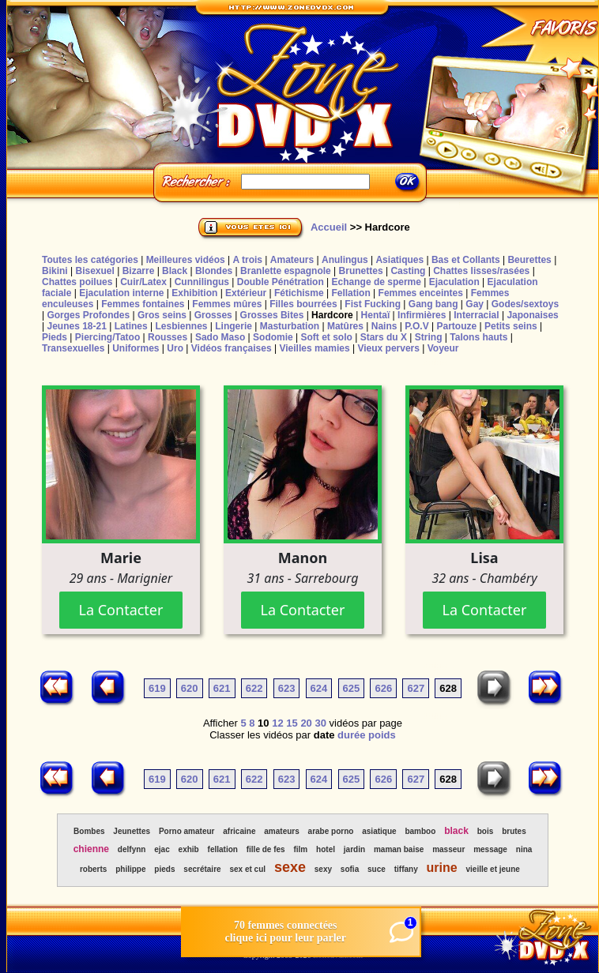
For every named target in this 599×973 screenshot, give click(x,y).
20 (305, 723)
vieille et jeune (493, 869)
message (490, 849)
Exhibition (194, 293)
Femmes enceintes (421, 293)
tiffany (406, 869)
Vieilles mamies (314, 348)
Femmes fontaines (142, 304)
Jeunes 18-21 (76, 326)
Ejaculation (454, 281)
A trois (247, 259)
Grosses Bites (272, 315)
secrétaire (201, 869)
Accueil (329, 227)
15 (291, 723)
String (429, 337)
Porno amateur (187, 831)
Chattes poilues (77, 281)
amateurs (281, 831)
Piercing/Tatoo (107, 337)
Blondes (213, 270)
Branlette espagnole (285, 270)
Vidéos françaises (231, 348)
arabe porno (331, 831)
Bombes (88, 831)
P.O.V (416, 326)
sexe (290, 867)
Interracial (476, 315)
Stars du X (383, 337)
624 (319, 688)
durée (351, 735)
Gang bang (433, 304)
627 (415, 688)
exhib (189, 849)
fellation (223, 849)
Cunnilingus (202, 281)
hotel (325, 849)
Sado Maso (220, 337)
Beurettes (529, 259)
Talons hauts (478, 337)
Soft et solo (326, 337)
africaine (239, 831)
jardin (354, 849)
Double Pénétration (280, 281)
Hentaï (375, 315)
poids (382, 735)
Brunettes (361, 270)
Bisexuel (94, 270)
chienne (91, 849)
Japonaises (532, 315)
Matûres (345, 326)
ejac (161, 849)
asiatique (379, 831)
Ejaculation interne (121, 293)
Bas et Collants (465, 259)
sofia (350, 869)
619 (157, 688)
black (456, 830)
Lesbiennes (181, 326)
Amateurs (292, 259)
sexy (323, 869)
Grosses (213, 315)
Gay (474, 304)
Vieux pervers (388, 348)
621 (222, 688)
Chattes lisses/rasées (481, 270)
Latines (131, 326)
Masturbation (289, 326)
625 (351, 688)
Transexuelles (73, 348)
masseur (448, 849)
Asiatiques (399, 259)
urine (442, 867)
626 (383, 688)
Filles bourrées (303, 304)
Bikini (55, 270)
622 (254, 688)
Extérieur (245, 293)
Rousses (167, 337)
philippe (130, 869)
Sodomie (273, 337)
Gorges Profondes (88, 315)
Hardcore (332, 315)
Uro (175, 348)
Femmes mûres (227, 304)
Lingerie (233, 326)
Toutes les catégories (90, 259)
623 (287, 688)
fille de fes (266, 849)
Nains (384, 326)
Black (174, 270)
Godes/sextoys (525, 304)
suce (376, 869)
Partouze (456, 326)
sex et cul (247, 869)
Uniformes (135, 348)
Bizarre (138, 270)
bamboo (420, 831)
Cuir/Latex (143, 281)
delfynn (132, 849)
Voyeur (443, 348)
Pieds (54, 337)
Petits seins (510, 326)
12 (277, 723)
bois (485, 831)
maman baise (399, 849)
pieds (164, 869)
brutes (514, 831)
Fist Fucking (373, 304)
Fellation (350, 293)
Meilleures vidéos (185, 259)
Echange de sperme (376, 281)
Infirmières (421, 315)
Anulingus (345, 259)
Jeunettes (131, 831)
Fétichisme (299, 293)
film (300, 849)
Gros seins (162, 315)
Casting (407, 270)
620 (189, 688)
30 (320, 723)
